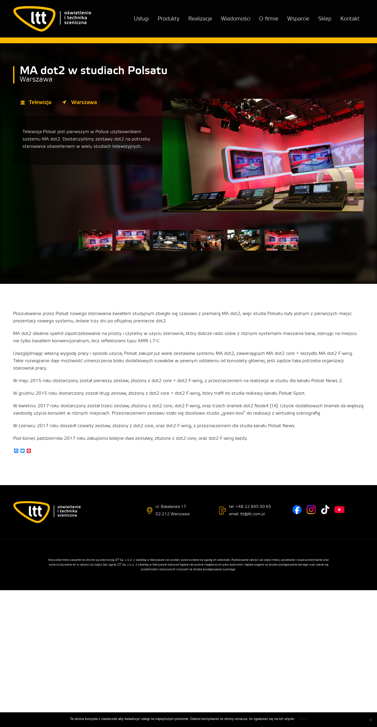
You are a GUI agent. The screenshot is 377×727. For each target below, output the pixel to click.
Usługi (141, 18)
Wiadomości (235, 18)
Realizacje (200, 18)
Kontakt (349, 18)
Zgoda (302, 719)
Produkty (168, 18)
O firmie (268, 18)
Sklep (324, 18)
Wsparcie (298, 18)
